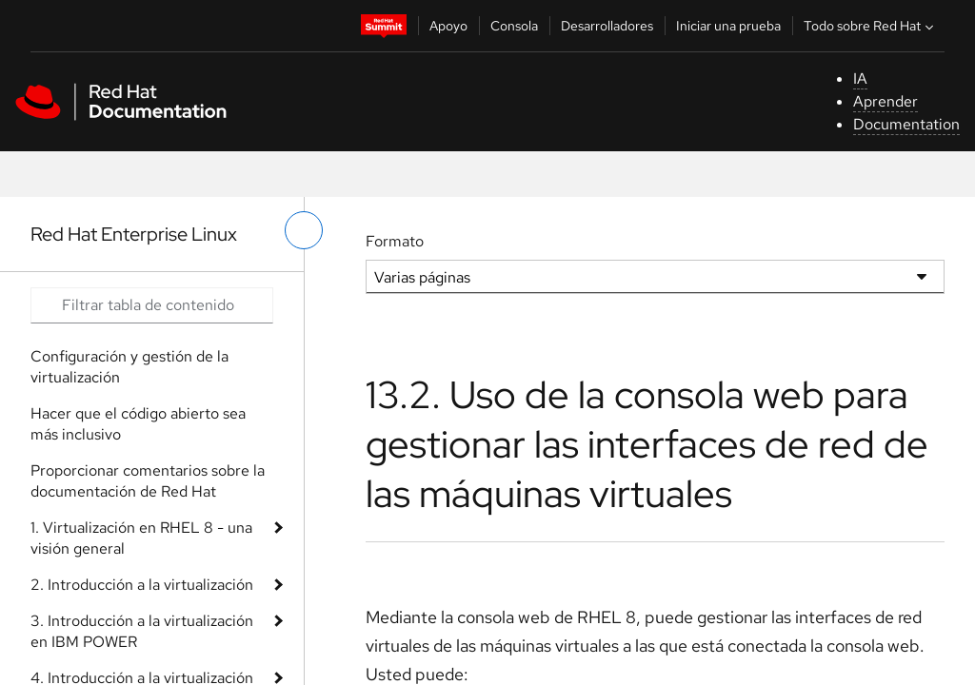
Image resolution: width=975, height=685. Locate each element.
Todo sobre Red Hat (871, 25)
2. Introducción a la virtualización (141, 585)
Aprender (885, 101)
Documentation (906, 124)
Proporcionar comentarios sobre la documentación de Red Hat (147, 480)
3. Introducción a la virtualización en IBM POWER (141, 631)
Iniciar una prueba (728, 25)
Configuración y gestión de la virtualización (129, 366)
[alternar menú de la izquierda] (304, 230)
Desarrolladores (607, 25)
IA (860, 78)
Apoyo (448, 25)
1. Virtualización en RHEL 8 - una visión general (141, 538)
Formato (395, 241)
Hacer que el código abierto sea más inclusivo (138, 423)
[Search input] (151, 305)
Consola (514, 25)
